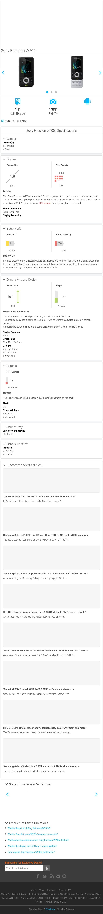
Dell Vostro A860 (93, 894)
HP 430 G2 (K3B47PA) (38, 894)
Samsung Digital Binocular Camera (67, 894)
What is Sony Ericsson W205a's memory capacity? (33, 834)
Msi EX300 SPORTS (78, 898)
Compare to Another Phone (14, 121)
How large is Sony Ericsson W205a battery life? (31, 852)
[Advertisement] (52, 23)
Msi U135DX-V (60, 898)
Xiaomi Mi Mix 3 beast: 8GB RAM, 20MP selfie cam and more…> (38, 689)
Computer (52, 890)
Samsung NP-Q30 (10, 898)
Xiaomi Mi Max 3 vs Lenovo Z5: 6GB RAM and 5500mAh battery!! (39, 496)
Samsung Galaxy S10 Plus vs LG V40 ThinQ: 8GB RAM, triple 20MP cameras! (45, 535)
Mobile (34, 890)
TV (69, 890)
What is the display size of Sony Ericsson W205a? (32, 846)
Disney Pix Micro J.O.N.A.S (13, 894)
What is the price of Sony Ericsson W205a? (29, 828)
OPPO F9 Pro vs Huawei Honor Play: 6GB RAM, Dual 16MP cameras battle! (44, 612)
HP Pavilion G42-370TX (55, 902)
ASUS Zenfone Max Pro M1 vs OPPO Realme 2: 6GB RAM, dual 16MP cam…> (46, 650)
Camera (62, 890)
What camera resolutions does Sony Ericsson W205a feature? (38, 840)
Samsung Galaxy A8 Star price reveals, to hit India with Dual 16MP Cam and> (45, 573)
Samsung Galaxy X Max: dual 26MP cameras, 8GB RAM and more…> (41, 766)
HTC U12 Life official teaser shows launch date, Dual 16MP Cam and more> (45, 727)
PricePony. (50, 909)
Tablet (42, 890)
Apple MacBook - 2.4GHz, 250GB (36, 898)
